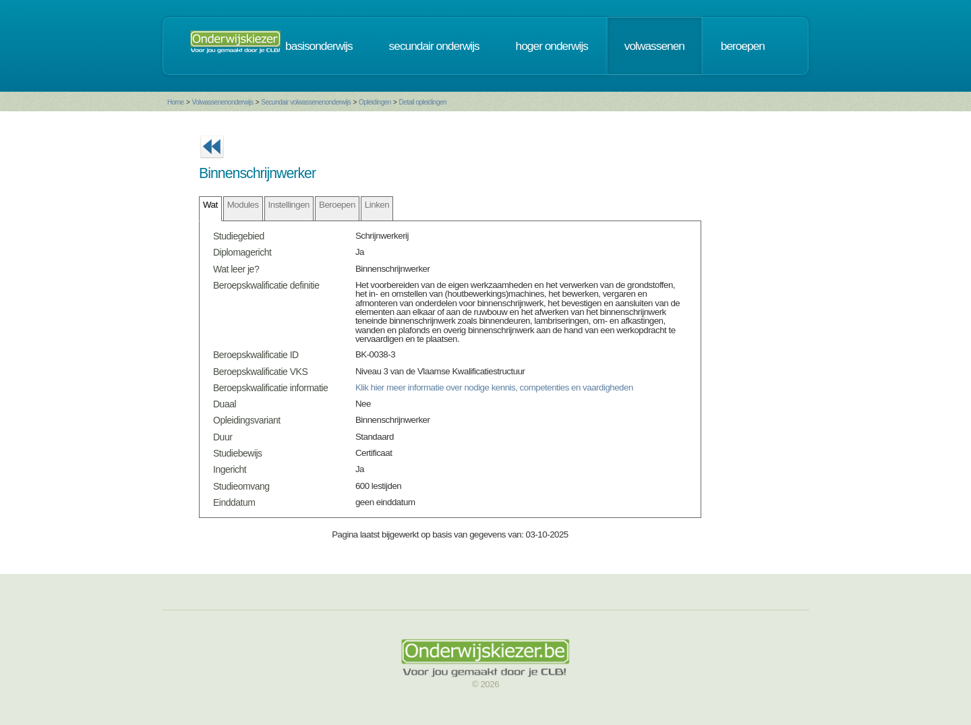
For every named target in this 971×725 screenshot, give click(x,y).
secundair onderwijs (434, 46)
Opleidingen (375, 102)
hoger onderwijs (552, 46)
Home (175, 102)
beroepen (743, 46)
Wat (210, 205)
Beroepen (337, 205)
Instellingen (289, 205)
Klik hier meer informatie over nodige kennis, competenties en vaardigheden (494, 387)
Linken (377, 205)
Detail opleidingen (423, 102)
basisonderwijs (319, 46)
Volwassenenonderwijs (222, 102)
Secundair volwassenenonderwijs (306, 102)
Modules (243, 205)
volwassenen (654, 46)
